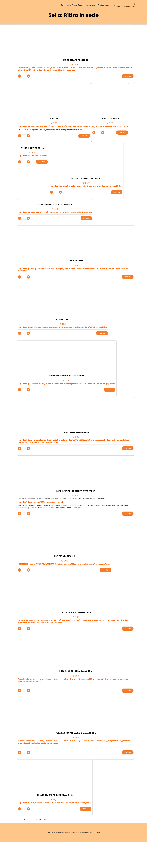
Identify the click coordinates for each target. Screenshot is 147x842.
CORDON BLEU (76, 261)
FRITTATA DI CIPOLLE (64, 556)
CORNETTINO (62, 319)
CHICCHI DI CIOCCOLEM (32, 148)
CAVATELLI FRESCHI (109, 119)
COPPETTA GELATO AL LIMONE (86, 178)
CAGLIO (54, 119)
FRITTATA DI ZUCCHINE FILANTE (75, 612)
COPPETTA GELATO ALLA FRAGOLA (55, 204)
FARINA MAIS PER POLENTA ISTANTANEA (75, 491)
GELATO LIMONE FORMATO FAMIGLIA (54, 795)
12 (31, 819)
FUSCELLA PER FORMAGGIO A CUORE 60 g (76, 733)
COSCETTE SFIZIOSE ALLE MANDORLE (66, 376)
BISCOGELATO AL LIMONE (75, 60)
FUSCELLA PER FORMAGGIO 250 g (75, 671)
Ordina (128, 76)
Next (46, 819)
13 (36, 819)
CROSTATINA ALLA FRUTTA (76, 432)
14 (40, 819)
